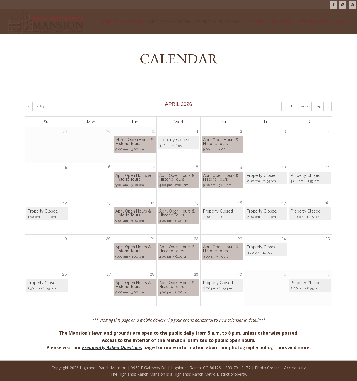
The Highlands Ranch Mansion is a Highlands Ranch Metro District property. (178, 374)
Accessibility (295, 367)
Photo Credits (267, 367)
